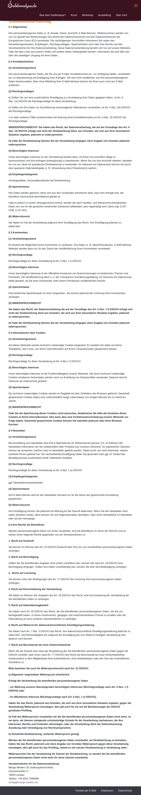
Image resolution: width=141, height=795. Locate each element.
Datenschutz (125, 790)
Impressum (107, 790)
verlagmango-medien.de (23, 782)
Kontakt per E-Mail (86, 790)
